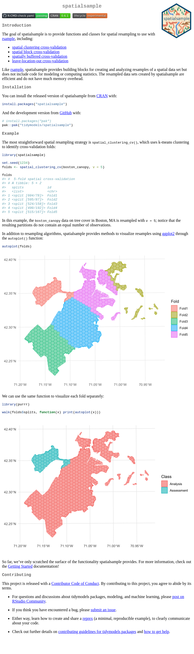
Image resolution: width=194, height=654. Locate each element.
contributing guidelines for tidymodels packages (97, 647)
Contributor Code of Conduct (75, 599)
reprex (88, 634)
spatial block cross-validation (36, 54)
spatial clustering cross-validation (39, 49)
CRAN (102, 99)
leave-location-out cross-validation (40, 63)
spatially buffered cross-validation (39, 58)
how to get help (156, 647)
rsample (8, 40)
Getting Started (20, 581)
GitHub (66, 116)
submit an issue (103, 626)
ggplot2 (168, 246)
